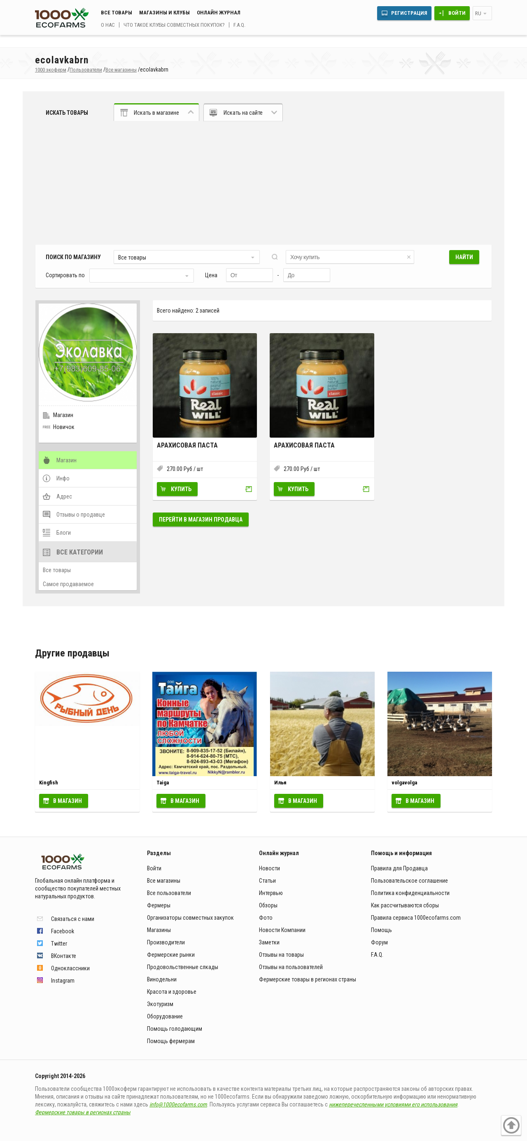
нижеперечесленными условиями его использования (393, 1104)
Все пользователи (169, 893)
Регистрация (409, 13)
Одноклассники (70, 968)
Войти (457, 13)
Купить (181, 489)
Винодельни (162, 979)
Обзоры (268, 905)
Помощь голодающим (174, 1028)
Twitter (59, 943)
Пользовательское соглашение (409, 880)
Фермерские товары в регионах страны (307, 979)
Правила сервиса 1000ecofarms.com (416, 917)
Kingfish (48, 782)
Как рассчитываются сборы (405, 905)
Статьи (267, 880)
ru (478, 13)
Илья (280, 782)
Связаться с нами (72, 919)
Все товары (116, 12)
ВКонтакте (63, 956)
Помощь (381, 930)
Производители (166, 942)
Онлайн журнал (218, 12)
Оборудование (165, 1016)
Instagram (63, 980)
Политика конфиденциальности (410, 893)
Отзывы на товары (281, 954)
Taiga (162, 782)
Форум (379, 942)
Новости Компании (282, 930)
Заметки (269, 942)
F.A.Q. (239, 25)
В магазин (67, 801)
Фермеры (158, 905)
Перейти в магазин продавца (201, 519)
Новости (269, 868)
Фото (266, 917)
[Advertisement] (263, 183)
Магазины (159, 930)
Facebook (62, 931)
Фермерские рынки (171, 954)
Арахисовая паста (187, 445)
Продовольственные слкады (182, 967)
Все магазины (163, 880)
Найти (464, 257)
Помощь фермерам (171, 1041)
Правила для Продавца (399, 868)
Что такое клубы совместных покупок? (174, 25)
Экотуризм (160, 1004)
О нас (108, 25)
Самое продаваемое (68, 584)
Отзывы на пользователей (291, 967)
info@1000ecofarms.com (178, 1104)
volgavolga (404, 782)
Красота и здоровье (171, 991)
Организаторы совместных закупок (190, 917)
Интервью (271, 893)
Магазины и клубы (164, 12)
